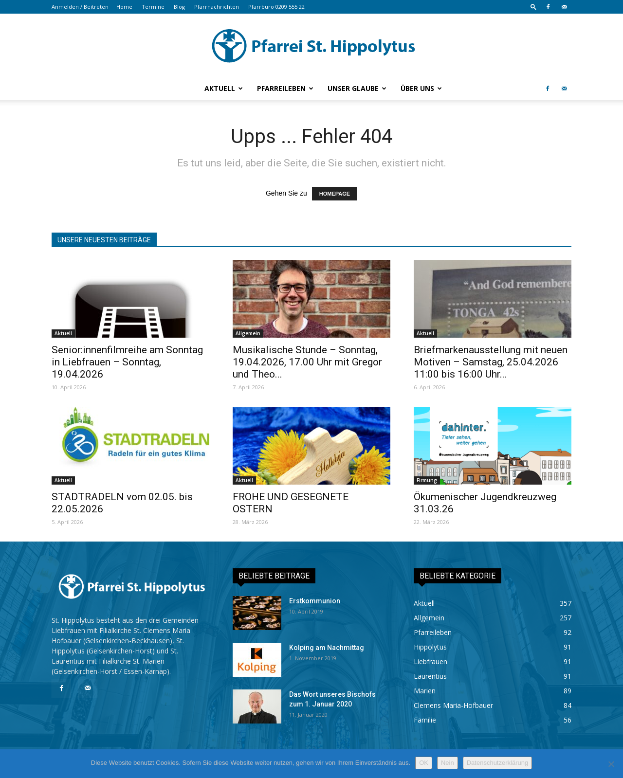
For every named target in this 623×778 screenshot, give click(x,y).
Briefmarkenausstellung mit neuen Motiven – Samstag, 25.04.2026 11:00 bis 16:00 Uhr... (491, 362)
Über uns (421, 88)
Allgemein (248, 333)
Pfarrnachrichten (216, 6)
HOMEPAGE (334, 194)
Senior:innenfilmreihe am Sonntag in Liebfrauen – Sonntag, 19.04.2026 (127, 362)
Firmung (427, 480)
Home (124, 6)
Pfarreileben (285, 88)
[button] (533, 6)
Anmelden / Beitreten (80, 6)
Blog (179, 6)
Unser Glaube (357, 88)
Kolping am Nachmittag (326, 647)
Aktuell (223, 88)
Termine (153, 6)
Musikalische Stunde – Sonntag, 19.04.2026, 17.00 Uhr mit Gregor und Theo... (307, 362)
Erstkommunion (314, 601)
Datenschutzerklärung (497, 762)
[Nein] (611, 764)
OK (423, 762)
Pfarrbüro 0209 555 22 (276, 6)
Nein (447, 762)
